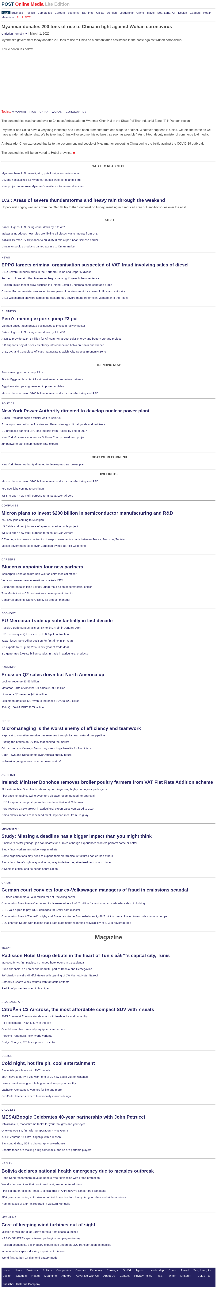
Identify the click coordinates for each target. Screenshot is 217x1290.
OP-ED (6, 721)
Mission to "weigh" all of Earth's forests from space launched (40, 1231)
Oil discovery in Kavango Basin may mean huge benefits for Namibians (47, 748)
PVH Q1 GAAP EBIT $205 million (23, 707)
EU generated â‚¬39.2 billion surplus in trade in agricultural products (45, 653)
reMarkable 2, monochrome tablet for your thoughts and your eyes (44, 1124)
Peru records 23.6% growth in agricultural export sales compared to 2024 (48, 808)
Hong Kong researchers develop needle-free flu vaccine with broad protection (51, 1177)
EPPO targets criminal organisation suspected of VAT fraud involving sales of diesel (95, 264)
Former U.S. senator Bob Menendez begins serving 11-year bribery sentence (50, 278)
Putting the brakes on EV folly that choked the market (35, 741)
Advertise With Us (87, 1275)
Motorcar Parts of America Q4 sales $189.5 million (33, 687)
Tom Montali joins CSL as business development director (37, 593)
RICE (32, 111)
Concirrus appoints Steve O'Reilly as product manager (36, 599)
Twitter (171, 1275)
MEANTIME (9, 1217)
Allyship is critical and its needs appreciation (30, 868)
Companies (45, 12)
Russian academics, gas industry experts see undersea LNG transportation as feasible (56, 1244)
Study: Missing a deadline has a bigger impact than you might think (77, 836)
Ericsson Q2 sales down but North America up (53, 674)
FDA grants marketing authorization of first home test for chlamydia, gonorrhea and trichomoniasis (64, 1197)
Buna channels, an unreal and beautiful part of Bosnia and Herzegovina (47, 969)
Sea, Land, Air (166, 12)
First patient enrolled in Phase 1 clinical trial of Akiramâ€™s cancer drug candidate (54, 1190)
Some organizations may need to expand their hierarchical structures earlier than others (57, 855)
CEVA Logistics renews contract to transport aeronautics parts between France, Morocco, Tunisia (63, 539)
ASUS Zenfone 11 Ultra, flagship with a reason (31, 1137)
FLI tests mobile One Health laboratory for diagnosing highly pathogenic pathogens (54, 789)
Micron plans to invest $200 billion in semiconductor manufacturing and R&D (50, 393)
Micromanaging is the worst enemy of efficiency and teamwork (71, 728)
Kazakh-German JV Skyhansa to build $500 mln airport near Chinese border (50, 240)
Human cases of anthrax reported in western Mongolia (36, 1203)
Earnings (87, 12)
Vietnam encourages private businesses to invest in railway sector (43, 325)
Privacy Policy (143, 1275)
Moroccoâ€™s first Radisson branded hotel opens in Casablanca (43, 962)
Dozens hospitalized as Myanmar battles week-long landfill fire (41, 179)
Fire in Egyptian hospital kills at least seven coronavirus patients (42, 379)
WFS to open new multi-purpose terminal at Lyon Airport (37, 495)
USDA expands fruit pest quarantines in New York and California (42, 802)
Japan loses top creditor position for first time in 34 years (38, 640)
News (5, 12)
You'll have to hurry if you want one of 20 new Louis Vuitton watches (45, 1076)
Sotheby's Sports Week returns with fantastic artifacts (35, 981)
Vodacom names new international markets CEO (32, 580)
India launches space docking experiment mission (33, 1251)
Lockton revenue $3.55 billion (20, 681)
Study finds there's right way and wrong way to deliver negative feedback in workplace (56, 862)
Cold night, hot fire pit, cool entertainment (48, 1063)
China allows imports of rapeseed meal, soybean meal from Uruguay (45, 815)
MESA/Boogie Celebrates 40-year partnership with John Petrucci (73, 1117)
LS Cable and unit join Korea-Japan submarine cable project (40, 526)
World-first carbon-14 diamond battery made (30, 1257)
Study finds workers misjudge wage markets (29, 849)
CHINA (43, 111)
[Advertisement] (30, 75)
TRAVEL (7, 948)
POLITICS (8, 403)
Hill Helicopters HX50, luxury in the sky (26, 1022)
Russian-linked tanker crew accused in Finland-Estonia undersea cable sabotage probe (57, 284)
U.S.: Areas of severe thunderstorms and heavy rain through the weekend (83, 200)
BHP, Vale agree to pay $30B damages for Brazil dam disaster (41, 909)
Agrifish (112, 12)
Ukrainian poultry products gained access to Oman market (38, 246)
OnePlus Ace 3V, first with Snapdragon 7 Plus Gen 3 (35, 1130)
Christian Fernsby (15, 33)
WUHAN (56, 111)
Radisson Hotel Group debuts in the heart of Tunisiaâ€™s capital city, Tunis (86, 955)
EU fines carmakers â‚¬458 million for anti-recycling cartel (38, 897)
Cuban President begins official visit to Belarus (31, 417)
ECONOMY (9, 613)
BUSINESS (9, 311)
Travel (150, 12)
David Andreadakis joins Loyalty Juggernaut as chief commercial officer (47, 586)
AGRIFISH (8, 774)
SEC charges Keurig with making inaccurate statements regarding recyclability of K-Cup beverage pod (66, 922)
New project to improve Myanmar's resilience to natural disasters (43, 186)
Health (207, 12)
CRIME (6, 882)
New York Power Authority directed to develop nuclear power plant (76, 410)
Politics (30, 12)
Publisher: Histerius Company (21, 1284)
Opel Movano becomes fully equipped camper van (33, 1029)
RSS (160, 1275)
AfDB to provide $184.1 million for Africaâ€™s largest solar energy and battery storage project (61, 338)
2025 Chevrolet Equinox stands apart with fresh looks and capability (45, 1016)
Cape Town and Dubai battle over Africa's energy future (37, 754)
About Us (109, 1275)
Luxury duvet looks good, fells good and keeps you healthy (39, 1083)
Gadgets (195, 12)
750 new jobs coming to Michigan (23, 488)
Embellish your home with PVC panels (26, 1070)
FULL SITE (203, 1275)
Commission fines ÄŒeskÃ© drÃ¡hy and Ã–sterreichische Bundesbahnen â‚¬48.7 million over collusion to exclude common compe (84, 916)
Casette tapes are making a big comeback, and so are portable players (46, 1149)
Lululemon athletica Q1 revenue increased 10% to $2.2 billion (40, 700)
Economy (73, 12)
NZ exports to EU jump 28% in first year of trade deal (35, 647)
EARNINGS (9, 667)
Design (182, 12)
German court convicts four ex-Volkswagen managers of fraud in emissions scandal (95, 889)
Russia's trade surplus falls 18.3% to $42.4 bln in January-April (41, 627)
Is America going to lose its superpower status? (32, 761)
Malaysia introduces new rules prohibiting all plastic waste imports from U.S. (50, 233)
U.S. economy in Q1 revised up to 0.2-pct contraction (35, 634)
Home (6, 1270)
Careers (60, 12)
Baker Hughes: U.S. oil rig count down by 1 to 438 (33, 332)
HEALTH (7, 1163)
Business (17, 12)
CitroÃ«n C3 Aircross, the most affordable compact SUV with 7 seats (78, 1009)
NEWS (6, 257)
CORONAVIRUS (75, 111)
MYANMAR (19, 111)
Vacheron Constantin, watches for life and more (32, 1089)
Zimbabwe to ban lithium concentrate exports (30, 443)
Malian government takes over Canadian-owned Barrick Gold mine (44, 545)
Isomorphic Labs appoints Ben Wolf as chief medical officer (39, 573)
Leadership (127, 12)
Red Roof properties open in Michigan (26, 988)
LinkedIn (185, 1275)
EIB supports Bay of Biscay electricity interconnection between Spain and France (53, 345)
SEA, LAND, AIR (12, 1001)
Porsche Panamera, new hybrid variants (27, 1035)
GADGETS (8, 1109)
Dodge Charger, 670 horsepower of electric (29, 1042)
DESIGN (7, 1055)
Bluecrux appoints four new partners (42, 566)
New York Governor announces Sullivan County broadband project (44, 437)
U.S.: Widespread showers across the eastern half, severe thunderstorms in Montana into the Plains (65, 297)
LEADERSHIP (10, 828)
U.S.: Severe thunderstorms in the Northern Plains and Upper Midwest (46, 271)
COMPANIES (10, 505)
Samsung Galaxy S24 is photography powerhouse (33, 1143)
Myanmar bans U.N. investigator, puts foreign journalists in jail (41, 173)
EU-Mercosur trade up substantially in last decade (57, 620)
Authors (66, 1275)
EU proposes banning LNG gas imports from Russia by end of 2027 (44, 430)
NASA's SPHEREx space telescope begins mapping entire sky (41, 1238)
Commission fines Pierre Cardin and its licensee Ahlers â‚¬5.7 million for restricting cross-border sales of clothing (73, 903)
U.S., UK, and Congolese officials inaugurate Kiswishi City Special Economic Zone (54, 351)
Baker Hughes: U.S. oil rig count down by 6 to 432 (33, 227)
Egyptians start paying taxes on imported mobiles (33, 386)
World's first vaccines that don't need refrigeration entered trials (42, 1184)
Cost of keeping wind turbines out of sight (48, 1224)
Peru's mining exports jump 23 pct (40, 318)
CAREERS (8, 559)
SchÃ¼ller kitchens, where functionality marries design (36, 1096)
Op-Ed (100, 12)
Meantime (8, 17)
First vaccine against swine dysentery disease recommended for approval (48, 795)
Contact (125, 1275)
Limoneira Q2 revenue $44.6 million (24, 694)
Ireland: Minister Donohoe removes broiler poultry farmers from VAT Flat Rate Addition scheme (107, 782)
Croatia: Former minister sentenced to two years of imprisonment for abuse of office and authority (63, 291)
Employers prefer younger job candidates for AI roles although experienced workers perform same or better (69, 843)
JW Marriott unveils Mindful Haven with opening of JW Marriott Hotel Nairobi (50, 975)
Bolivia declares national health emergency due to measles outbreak (78, 1171)
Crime (140, 12)
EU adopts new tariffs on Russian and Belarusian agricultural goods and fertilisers (53, 424)
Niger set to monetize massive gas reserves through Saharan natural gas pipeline (53, 735)
